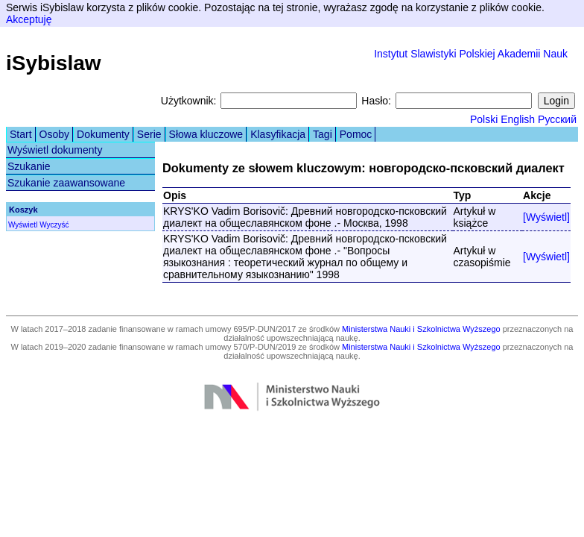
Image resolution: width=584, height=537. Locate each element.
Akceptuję (28, 19)
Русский (557, 119)
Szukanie (29, 166)
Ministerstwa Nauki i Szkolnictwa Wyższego (421, 328)
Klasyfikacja (277, 134)
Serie (149, 134)
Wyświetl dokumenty (54, 150)
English (518, 119)
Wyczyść (54, 225)
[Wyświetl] (546, 217)
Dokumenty (103, 134)
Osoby (54, 134)
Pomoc (356, 134)
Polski (484, 119)
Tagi (322, 134)
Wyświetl (22, 225)
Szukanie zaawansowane (66, 183)
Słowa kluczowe (206, 134)
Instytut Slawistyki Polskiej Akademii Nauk (471, 54)
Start (21, 134)
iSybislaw (53, 63)
